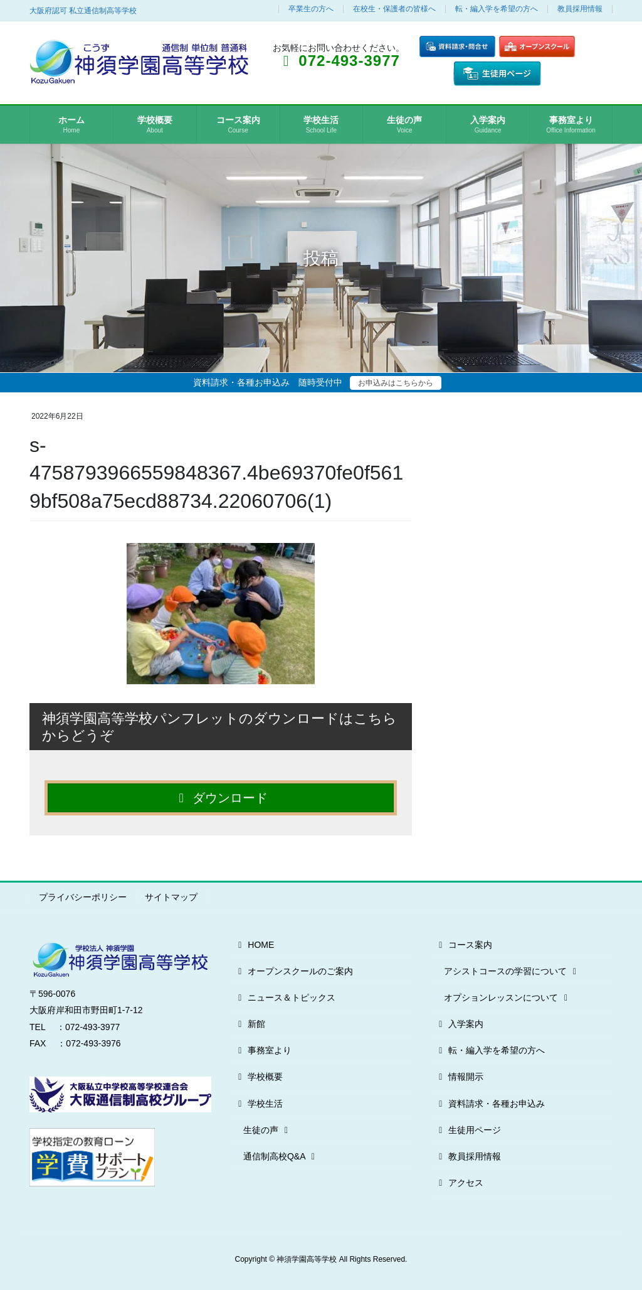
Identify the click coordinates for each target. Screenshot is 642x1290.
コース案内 (463, 945)
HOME (254, 945)
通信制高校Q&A (280, 1156)
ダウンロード (221, 798)
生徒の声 (267, 1130)
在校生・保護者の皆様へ (394, 9)
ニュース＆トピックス (284, 997)
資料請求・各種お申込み (490, 1104)
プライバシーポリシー (83, 897)
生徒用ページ (468, 1130)
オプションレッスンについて (507, 997)
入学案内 (459, 1024)
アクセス (459, 1183)
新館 (249, 1024)
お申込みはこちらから (395, 383)
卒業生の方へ (311, 9)
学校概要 (258, 1077)
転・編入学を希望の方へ (496, 9)
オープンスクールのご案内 (293, 971)
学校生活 (258, 1104)
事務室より (263, 1050)
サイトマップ (171, 897)
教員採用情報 (580, 9)
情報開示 (459, 1077)
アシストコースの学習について (512, 971)
